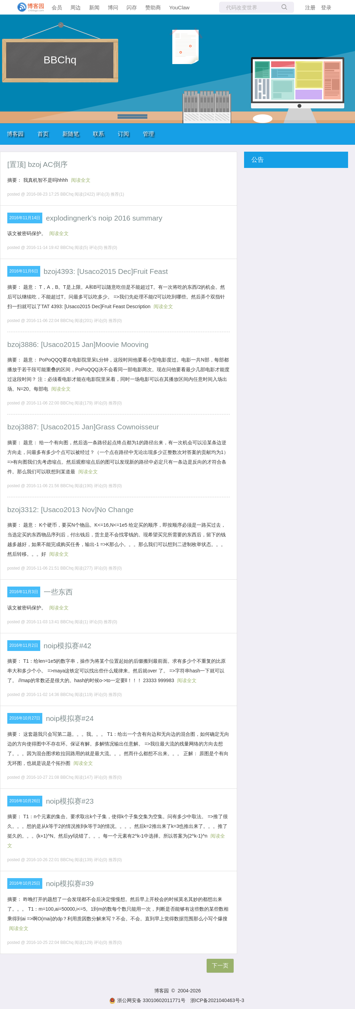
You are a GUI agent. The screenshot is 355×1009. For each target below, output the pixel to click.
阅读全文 (80, 180)
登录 (326, 7)
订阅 (123, 134)
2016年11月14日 (24, 217)
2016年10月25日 (24, 883)
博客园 (15, 134)
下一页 (220, 965)
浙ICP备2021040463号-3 (217, 1000)
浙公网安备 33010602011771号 (147, 1000)
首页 (43, 134)
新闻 (94, 7)
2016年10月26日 (24, 800)
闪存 (132, 7)
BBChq (59, 59)
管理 (148, 134)
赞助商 (153, 7)
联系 (98, 134)
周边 (75, 7)
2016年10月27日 (24, 718)
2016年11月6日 (23, 271)
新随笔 (70, 134)
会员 (57, 7)
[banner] (28, 7)
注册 (310, 7)
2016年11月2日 (23, 645)
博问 (113, 7)
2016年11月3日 (23, 591)
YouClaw (179, 7)
